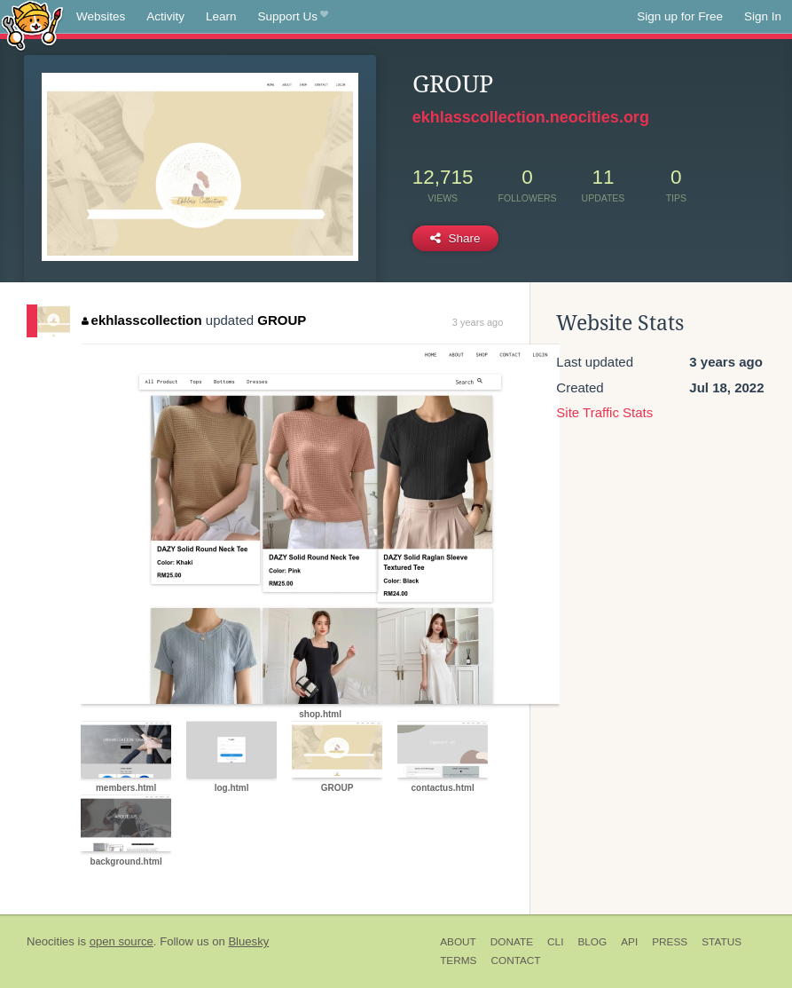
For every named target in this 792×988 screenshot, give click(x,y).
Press (669, 942)
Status (721, 942)
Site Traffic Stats (604, 412)
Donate (511, 942)
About (458, 942)
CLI (555, 942)
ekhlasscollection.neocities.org (530, 117)
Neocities (50, 941)
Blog (592, 942)
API (629, 942)
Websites (100, 16)
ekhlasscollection (142, 320)
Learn (221, 16)
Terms (458, 960)
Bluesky (248, 941)
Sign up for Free (680, 16)
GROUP (281, 320)
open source (121, 941)
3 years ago (477, 322)
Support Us (293, 17)
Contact (515, 960)
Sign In (762, 16)
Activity (165, 16)
